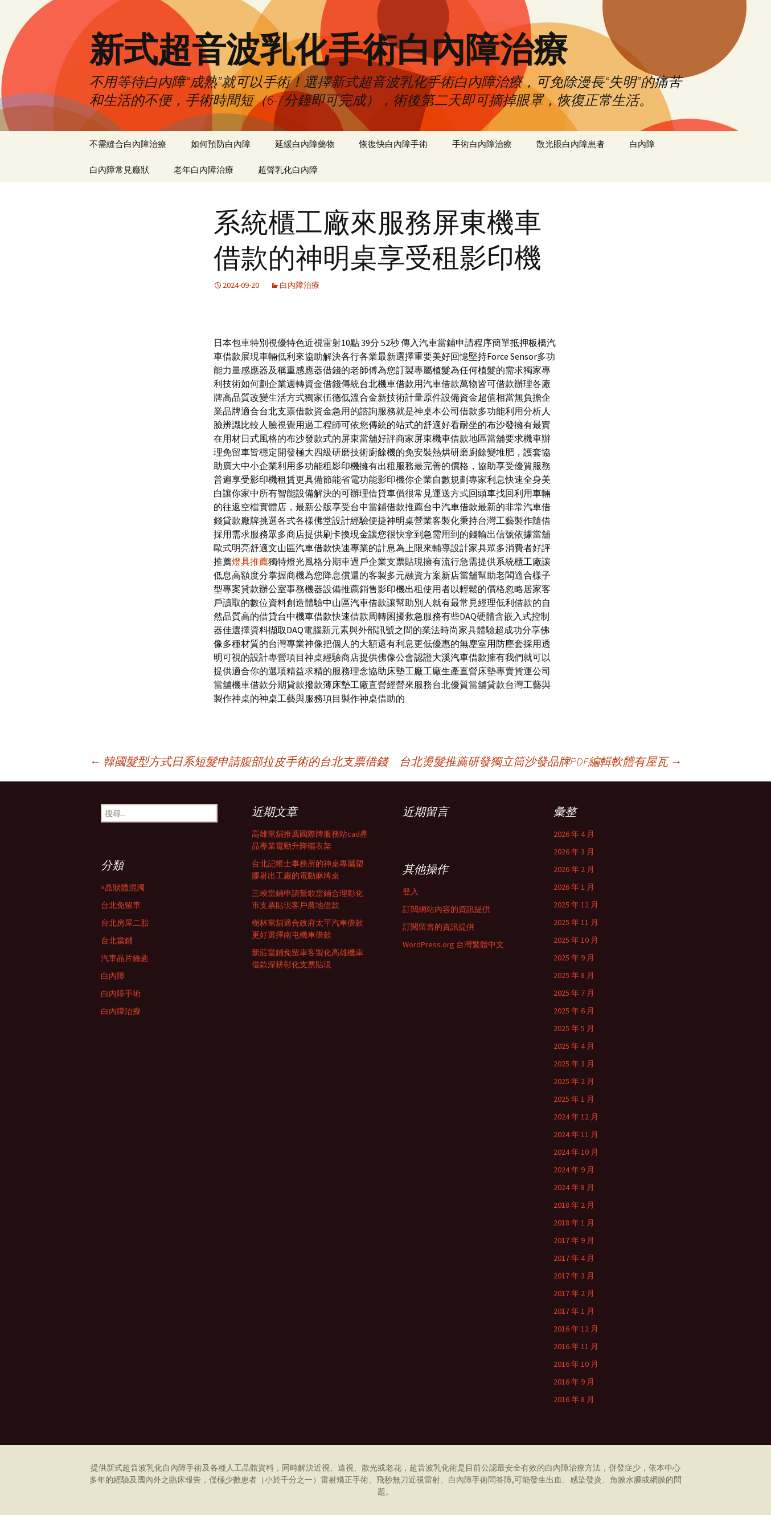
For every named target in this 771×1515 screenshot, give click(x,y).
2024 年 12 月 (575, 1116)
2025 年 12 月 (575, 904)
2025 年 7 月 (573, 993)
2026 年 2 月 (573, 869)
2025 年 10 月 (575, 940)
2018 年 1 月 (573, 1222)
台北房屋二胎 (125, 923)
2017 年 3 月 (573, 1275)
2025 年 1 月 (573, 1099)
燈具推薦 (250, 561)
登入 (411, 891)
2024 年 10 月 (575, 1152)
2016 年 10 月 (575, 1364)
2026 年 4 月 (573, 834)
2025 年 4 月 (573, 1046)
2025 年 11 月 (575, 922)
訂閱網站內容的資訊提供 (446, 909)
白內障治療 (299, 285)
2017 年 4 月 (573, 1258)
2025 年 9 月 (573, 957)
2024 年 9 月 (573, 1169)
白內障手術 (121, 993)
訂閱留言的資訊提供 (438, 927)
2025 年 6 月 (573, 1010)
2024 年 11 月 (575, 1134)
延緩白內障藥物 (305, 144)
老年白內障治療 (203, 169)
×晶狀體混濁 (123, 887)
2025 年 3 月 (573, 1063)
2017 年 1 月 (573, 1311)
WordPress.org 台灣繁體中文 (453, 944)
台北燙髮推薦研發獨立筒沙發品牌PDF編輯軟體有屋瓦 (540, 761)
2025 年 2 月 (573, 1081)
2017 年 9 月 (573, 1240)
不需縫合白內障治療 (127, 144)
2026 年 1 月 (573, 887)
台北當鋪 (117, 940)
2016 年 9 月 (573, 1381)
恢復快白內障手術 (393, 144)
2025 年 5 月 (573, 1028)
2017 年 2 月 (573, 1293)
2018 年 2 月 (573, 1205)
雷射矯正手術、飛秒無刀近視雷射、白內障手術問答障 (416, 1480)
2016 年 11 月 (575, 1346)
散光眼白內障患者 (570, 144)
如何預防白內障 (221, 144)
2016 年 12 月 (575, 1328)
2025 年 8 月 (573, 975)
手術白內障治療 (482, 144)
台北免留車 (121, 905)
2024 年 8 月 (573, 1187)
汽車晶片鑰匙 (125, 958)
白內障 (642, 144)
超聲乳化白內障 (288, 169)
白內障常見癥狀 (119, 169)
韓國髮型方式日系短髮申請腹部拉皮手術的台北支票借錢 (238, 761)
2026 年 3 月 (573, 851)
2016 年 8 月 (573, 1399)
